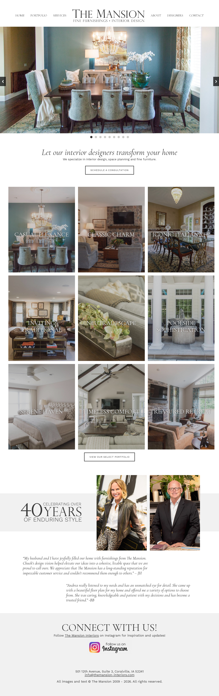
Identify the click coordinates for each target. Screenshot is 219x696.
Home (19, 15)
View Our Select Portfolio (109, 456)
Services (59, 15)
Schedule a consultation (109, 170)
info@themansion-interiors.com (109, 675)
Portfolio (38, 15)
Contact (196, 15)
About (156, 15)
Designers (175, 15)
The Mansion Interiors (82, 635)
